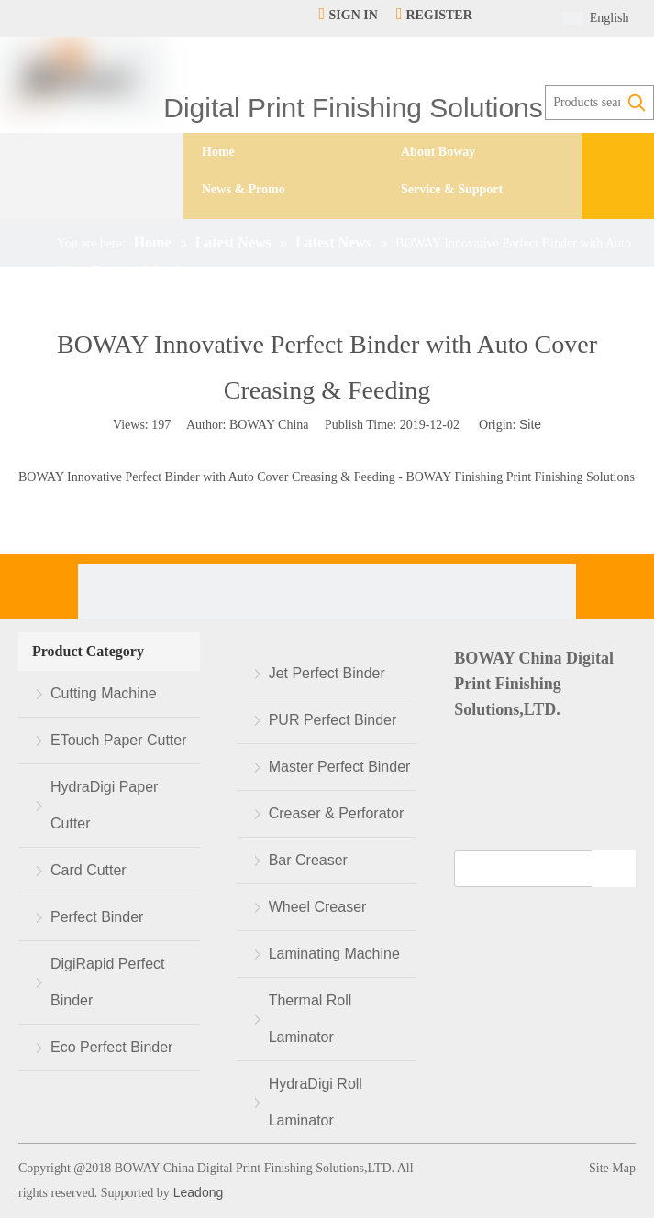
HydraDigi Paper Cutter (104, 805)
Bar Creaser (308, 860)
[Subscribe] (614, 868)
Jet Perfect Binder (327, 673)
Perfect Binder (96, 917)
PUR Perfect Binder (333, 720)
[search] (532, 868)
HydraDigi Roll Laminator (315, 1102)
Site (530, 424)
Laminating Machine (334, 953)
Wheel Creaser (318, 907)
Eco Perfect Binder (111, 1047)
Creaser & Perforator (337, 813)
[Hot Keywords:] (636, 102)
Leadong (196, 1192)
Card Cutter (88, 870)
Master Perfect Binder (340, 766)
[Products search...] (583, 102)
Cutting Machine (103, 693)
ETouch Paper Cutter (118, 740)
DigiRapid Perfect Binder (107, 982)
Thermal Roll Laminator (310, 1019)
